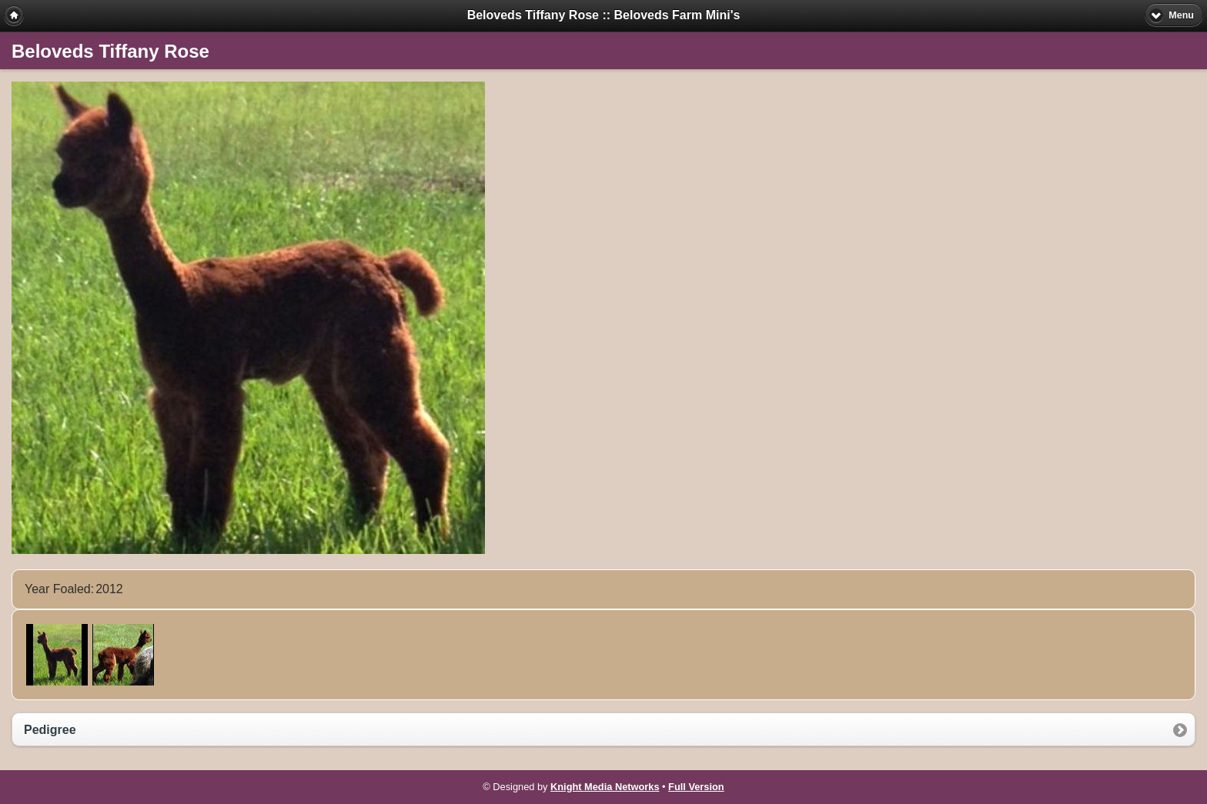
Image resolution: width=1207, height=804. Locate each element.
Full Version (696, 786)
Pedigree (50, 729)
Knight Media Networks (605, 786)
